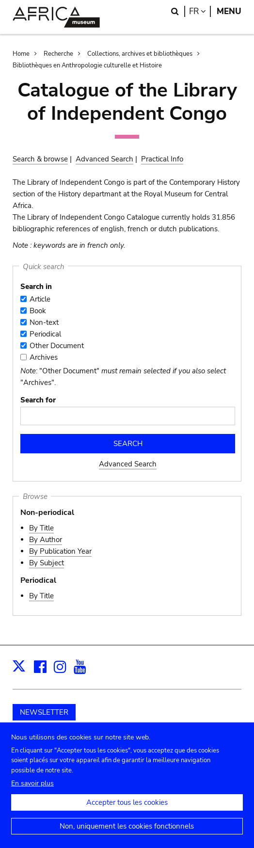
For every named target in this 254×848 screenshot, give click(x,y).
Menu (229, 11)
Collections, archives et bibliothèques (139, 53)
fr (200, 11)
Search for (38, 400)
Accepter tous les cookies (127, 812)
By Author (45, 539)
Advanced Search (104, 159)
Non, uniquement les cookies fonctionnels (127, 836)
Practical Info (162, 159)
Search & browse (40, 159)
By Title (41, 528)
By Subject (46, 563)
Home (21, 53)
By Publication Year (60, 551)
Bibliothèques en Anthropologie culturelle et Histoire (87, 65)
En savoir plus (32, 793)
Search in (36, 286)
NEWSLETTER (44, 712)
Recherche (58, 53)
